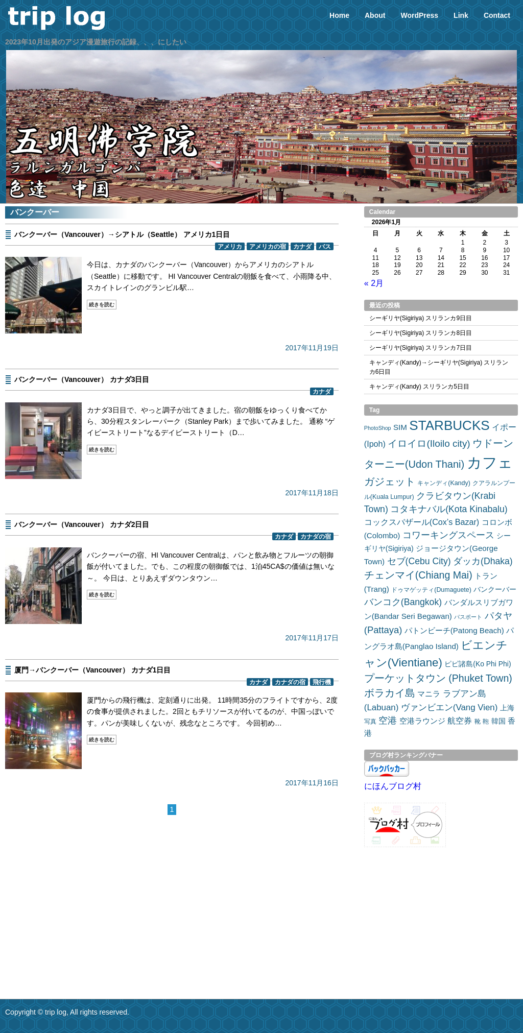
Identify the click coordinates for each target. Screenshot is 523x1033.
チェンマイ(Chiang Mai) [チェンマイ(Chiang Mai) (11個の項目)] (418, 575)
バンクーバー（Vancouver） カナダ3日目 (82, 379)
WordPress (419, 15)
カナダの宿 (315, 536)
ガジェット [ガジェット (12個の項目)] (389, 481)
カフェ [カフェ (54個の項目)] (490, 462)
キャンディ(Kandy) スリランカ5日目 (419, 386)
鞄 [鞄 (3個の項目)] (486, 721)
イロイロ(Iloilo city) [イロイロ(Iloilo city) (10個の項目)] (429, 443)
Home (339, 15)
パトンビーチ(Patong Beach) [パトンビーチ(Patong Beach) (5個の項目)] (454, 630)
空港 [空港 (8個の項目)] (387, 720)
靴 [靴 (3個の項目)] (477, 721)
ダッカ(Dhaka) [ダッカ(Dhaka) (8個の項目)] (483, 561)
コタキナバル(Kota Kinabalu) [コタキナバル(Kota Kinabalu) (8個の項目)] (448, 509)
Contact (497, 15)
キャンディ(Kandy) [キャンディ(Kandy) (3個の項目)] (443, 483)
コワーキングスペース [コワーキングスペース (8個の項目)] (448, 535)
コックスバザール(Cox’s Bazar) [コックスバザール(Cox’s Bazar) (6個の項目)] (421, 521)
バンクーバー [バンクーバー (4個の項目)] (494, 589)
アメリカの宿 (267, 246)
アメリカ (230, 246)
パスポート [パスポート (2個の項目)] (468, 617)
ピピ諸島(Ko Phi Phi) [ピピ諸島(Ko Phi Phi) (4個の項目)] (477, 664)
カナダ (302, 246)
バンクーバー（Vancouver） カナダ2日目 (82, 524)
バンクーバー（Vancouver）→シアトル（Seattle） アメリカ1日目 (122, 234)
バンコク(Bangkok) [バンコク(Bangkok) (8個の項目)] (403, 602)
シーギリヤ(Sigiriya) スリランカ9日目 (420, 318)
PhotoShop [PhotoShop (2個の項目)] (377, 428)
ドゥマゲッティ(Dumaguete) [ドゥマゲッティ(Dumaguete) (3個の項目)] (431, 589)
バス (325, 246)
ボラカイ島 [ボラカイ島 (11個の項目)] (389, 693)
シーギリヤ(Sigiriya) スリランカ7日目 (420, 347)
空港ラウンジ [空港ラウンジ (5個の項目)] (422, 720)
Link (461, 15)
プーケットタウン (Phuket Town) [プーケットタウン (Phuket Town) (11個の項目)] (438, 678)
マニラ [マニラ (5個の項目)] (428, 693)
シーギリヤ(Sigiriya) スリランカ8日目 (420, 333)
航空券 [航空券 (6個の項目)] (459, 720)
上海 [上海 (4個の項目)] (507, 708)
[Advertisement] (172, 892)
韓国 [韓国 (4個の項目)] (498, 721)
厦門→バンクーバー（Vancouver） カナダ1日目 (92, 670)
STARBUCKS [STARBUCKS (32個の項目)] (449, 425)
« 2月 (374, 283)
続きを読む (101, 304)
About (375, 15)
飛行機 (322, 682)
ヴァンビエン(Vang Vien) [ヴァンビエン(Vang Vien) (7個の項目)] (449, 707)
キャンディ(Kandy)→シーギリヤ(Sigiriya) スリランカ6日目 (439, 367)
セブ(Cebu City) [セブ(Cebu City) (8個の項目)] (419, 561)
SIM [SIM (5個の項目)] (400, 427)
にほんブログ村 (392, 786)
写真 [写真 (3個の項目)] (370, 721)
